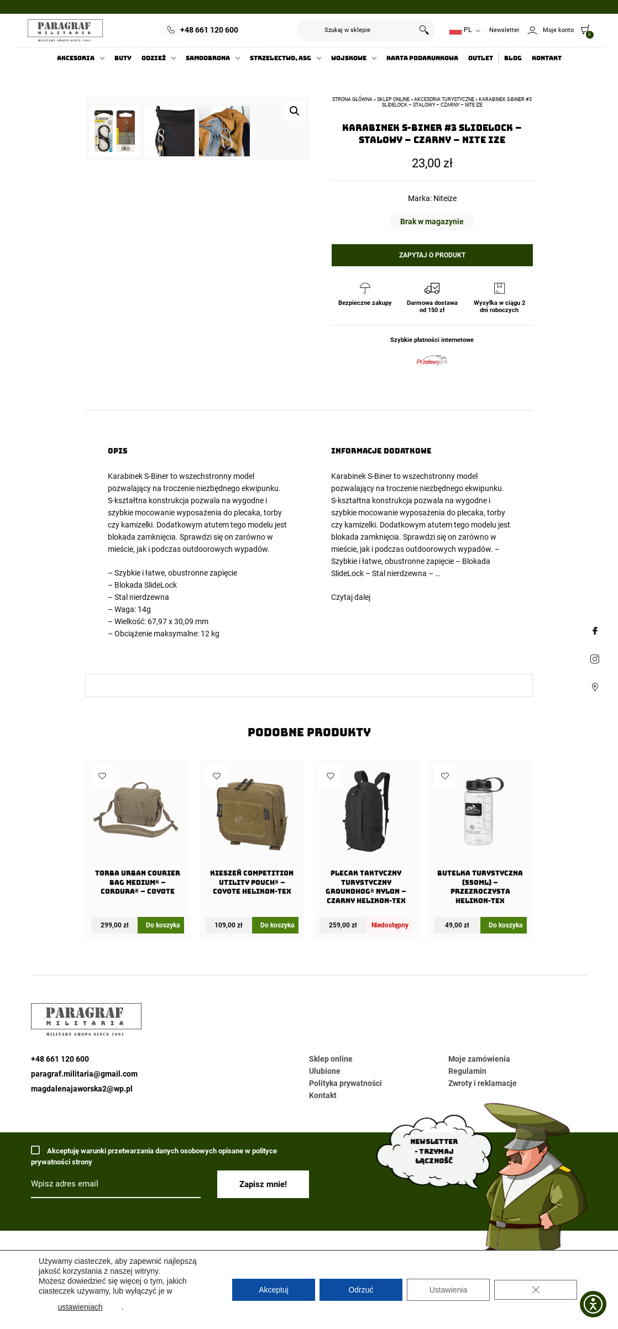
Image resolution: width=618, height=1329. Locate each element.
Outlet (480, 58)
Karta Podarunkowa (422, 58)
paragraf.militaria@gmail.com (84, 1073)
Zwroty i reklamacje (482, 1083)
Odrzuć (360, 1289)
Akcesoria (76, 58)
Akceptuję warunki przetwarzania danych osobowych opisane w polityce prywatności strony (154, 1156)
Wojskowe (348, 58)
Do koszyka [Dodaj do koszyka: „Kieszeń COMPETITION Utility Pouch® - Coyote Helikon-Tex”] (277, 925)
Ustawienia (448, 1289)
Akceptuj (274, 1289)
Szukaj (424, 30)
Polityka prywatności (345, 1083)
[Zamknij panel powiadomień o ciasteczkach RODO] (535, 1290)
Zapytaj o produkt (432, 255)
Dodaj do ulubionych (102, 776)
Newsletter (504, 30)
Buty (123, 58)
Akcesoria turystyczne (444, 99)
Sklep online (393, 99)
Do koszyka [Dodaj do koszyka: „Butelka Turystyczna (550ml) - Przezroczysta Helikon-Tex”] (505, 925)
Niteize (445, 198)
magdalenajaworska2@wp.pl (82, 1088)
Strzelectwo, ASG (280, 58)
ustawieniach (80, 1306)
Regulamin (467, 1071)
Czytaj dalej (350, 597)
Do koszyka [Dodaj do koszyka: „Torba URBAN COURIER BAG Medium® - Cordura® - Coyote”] (163, 925)
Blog (513, 58)
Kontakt (547, 58)
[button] (295, 111)
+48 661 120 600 (209, 29)
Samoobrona (208, 58)
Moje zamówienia (479, 1058)
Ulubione (325, 1071)
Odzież (154, 58)
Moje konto (558, 30)
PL (460, 30)
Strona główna (352, 99)
